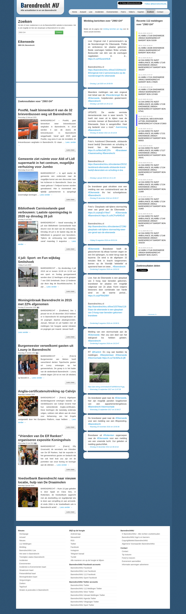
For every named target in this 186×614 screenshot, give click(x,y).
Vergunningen (25, 580)
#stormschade (108, 407)
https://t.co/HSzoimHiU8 (99, 59)
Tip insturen (126, 555)
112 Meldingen (25, 544)
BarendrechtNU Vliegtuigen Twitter (85, 602)
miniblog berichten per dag (112, 29)
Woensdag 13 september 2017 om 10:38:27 (105, 410)
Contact (160, 12)
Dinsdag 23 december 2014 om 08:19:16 (104, 447)
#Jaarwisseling (95, 153)
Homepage (23, 534)
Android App (76, 534)
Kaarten (141, 12)
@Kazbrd (96, 352)
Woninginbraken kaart (28, 577)
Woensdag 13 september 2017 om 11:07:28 (105, 389)
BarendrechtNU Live (27, 550)
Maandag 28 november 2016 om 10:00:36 (104, 427)
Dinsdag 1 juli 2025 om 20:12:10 (101, 104)
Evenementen (112, 12)
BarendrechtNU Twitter (80, 585)
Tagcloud (23, 587)
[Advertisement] (47, 89)
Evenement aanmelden (131, 561)
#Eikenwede (93, 98)
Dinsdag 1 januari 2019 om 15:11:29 (102, 178)
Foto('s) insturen (128, 558)
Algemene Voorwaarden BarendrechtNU (138, 544)
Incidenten (99, 12)
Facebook (75, 547)
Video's (132, 12)
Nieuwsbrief (75, 537)
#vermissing (121, 127)
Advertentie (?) (152, 314)
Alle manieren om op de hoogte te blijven (87, 560)
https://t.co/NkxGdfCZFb (99, 150)
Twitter (73, 544)
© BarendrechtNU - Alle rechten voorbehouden (141, 534)
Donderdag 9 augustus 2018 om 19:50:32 (104, 269)
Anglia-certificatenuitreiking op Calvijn (47, 391)
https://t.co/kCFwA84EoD (113, 215)
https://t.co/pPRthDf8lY (98, 296)
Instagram (75, 550)
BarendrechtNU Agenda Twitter (83, 598)
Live (90, 12)
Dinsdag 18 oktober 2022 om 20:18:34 (103, 133)
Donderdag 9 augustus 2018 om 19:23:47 (104, 343)
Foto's (123, 12)
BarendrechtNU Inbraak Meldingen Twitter (88, 595)
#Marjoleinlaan (107, 355)
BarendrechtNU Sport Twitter (82, 605)
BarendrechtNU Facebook (81, 568)
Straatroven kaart (26, 570)
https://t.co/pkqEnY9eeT (99, 213)
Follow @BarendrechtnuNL (156, 4)
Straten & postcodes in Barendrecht (33, 590)
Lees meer (70, 150)
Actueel (83, 12)
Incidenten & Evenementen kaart (32, 567)
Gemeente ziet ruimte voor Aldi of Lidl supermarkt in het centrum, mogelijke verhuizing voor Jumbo (46, 163)
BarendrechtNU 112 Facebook (83, 574)
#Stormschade (95, 358)
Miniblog (22, 547)
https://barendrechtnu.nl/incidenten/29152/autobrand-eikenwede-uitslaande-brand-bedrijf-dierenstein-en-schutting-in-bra (107, 167)
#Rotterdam (108, 435)
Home (74, 12)
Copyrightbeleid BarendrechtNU (135, 540)
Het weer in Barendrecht (29, 554)
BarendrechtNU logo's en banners (135, 537)
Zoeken (150, 12)
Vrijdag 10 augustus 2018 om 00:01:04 (103, 240)
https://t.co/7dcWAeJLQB (114, 358)
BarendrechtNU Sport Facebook (84, 578)
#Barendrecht (94, 101)
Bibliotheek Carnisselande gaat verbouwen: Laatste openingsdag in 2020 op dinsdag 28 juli (45, 212)
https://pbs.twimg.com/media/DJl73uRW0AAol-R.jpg (106, 387)
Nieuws (22, 540)
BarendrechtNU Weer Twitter (82, 592)
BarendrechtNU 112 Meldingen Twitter (86, 588)
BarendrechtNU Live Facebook (83, 571)
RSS (72, 540)
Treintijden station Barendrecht (31, 557)
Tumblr (73, 557)
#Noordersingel (113, 95)
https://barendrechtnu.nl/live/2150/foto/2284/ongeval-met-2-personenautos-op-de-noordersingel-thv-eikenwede (107, 73)
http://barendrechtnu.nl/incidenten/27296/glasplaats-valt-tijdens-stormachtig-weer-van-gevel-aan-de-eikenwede (107, 229)
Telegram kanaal (77, 554)
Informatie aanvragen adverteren (135, 564)
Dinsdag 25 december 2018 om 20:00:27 (104, 198)
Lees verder (46, 195)
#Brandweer (121, 150)
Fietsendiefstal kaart (27, 573)
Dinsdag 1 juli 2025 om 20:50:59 (101, 84)
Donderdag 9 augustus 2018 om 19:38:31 (104, 323)
